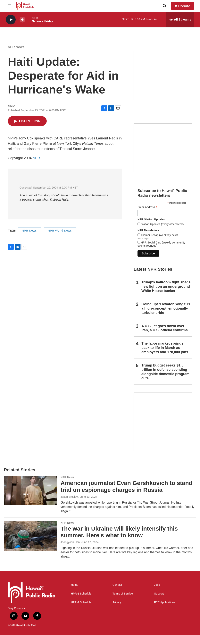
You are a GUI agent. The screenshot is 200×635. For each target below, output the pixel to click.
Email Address (147, 207)
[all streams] (180, 19)
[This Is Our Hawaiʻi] (163, 422)
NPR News (16, 47)
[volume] (22, 19)
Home (74, 584)
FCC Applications (164, 602)
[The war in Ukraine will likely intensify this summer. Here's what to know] (30, 536)
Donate (184, 6)
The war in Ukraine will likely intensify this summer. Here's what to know (119, 532)
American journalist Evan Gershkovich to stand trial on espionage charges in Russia (126, 486)
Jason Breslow (69, 496)
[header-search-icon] (164, 6)
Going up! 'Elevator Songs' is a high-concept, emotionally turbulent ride (165, 308)
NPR (36, 158)
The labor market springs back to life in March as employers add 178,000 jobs (164, 347)
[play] (11, 19)
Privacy (116, 602)
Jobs (157, 584)
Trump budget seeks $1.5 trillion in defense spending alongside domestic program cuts (165, 371)
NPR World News (60, 230)
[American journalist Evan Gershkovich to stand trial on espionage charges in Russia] (30, 490)
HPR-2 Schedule (81, 602)
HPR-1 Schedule (81, 593)
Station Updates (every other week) (162, 224)
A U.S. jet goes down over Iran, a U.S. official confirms (164, 328)
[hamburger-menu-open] (9, 6)
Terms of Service (122, 593)
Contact (117, 584)
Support (159, 593)
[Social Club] (163, 148)
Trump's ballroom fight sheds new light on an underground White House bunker (165, 286)
